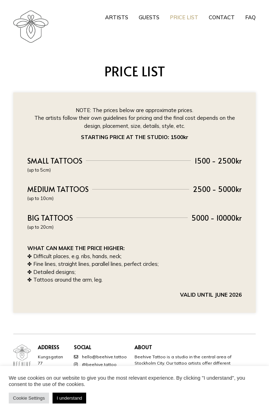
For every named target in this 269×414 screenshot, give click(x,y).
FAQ (250, 17)
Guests (149, 17)
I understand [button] (69, 398)
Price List (184, 17)
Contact (222, 17)
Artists (116, 17)
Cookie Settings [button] (29, 398)
